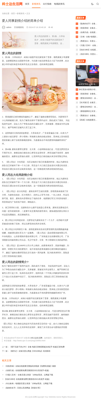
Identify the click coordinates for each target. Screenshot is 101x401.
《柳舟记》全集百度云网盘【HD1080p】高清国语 (29, 351)
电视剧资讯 (59, 4)
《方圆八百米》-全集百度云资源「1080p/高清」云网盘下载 (28, 375)
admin (8, 27)
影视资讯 (36, 4)
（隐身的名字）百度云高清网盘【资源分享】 (22, 388)
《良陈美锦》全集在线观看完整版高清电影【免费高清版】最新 (30, 366)
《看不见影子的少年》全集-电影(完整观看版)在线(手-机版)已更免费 (37, 347)
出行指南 (47, 4)
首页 (27, 4)
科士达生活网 (12, 4)
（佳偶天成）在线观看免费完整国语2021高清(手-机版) (26, 370)
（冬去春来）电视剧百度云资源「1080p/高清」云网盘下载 (28, 383)
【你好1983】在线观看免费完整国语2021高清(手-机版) (26, 379)
